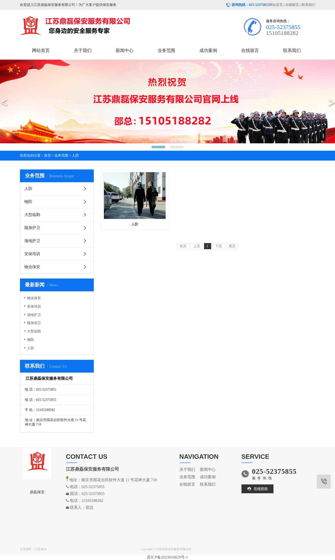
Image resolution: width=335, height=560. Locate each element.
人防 (75, 155)
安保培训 (32, 254)
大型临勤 (32, 215)
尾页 (232, 246)
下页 (218, 246)
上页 (196, 246)
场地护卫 (32, 241)
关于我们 (83, 50)
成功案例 (208, 50)
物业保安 (32, 267)
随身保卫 (34, 323)
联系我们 (308, 5)
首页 (47, 155)
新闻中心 (124, 50)
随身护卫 (32, 228)
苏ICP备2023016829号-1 (167, 557)
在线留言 (292, 5)
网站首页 (276, 5)
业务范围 (166, 50)
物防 (28, 201)
